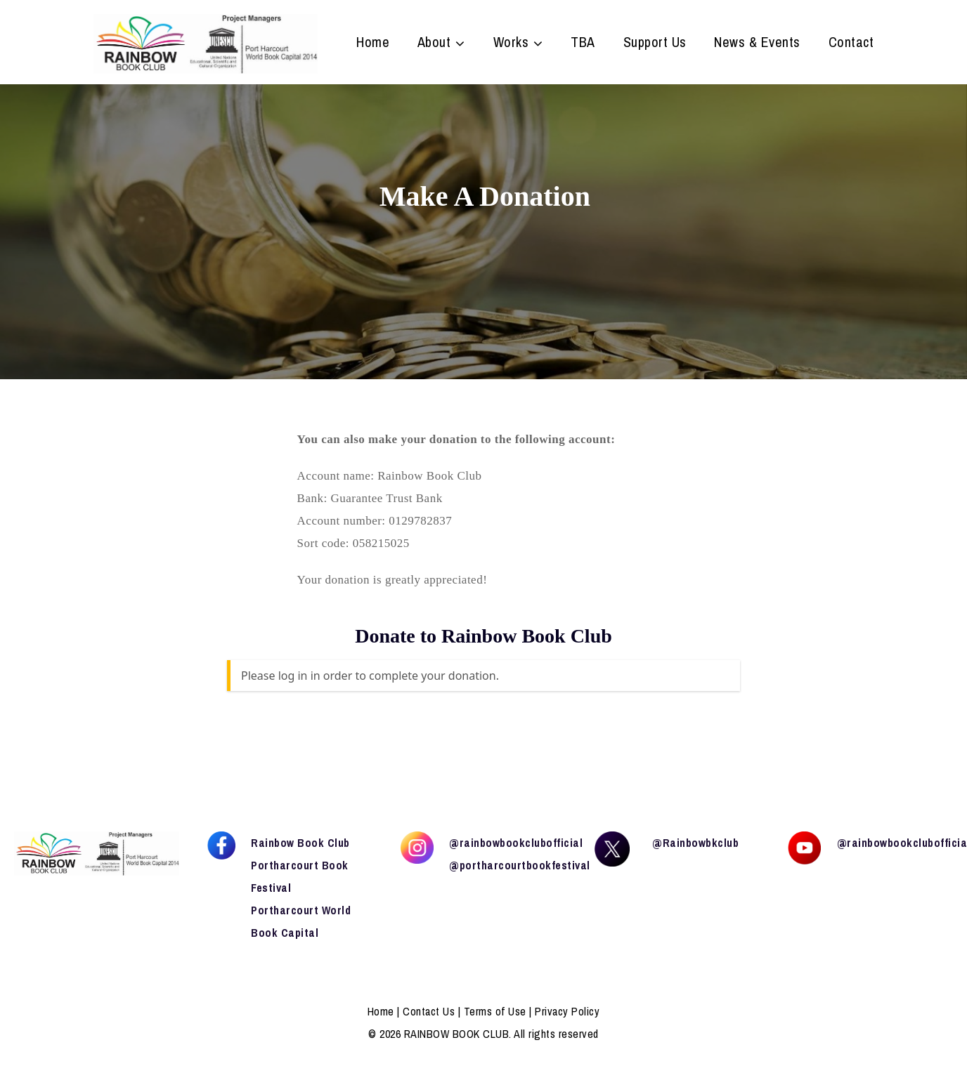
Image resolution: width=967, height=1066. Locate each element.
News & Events (757, 43)
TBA (583, 43)
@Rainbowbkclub (695, 842)
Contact (851, 43)
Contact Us (429, 1011)
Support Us (655, 43)
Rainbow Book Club (300, 842)
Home (372, 43)
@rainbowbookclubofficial (516, 842)
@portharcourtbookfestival (519, 865)
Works (511, 43)
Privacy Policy (567, 1011)
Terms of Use (495, 1011)
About (434, 43)
